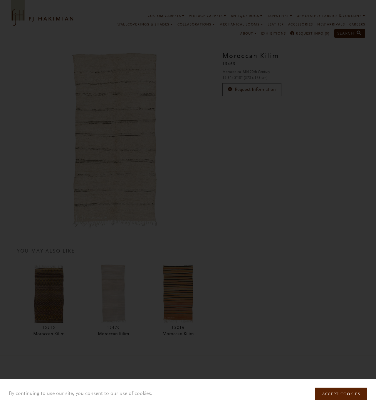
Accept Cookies (341, 394)
